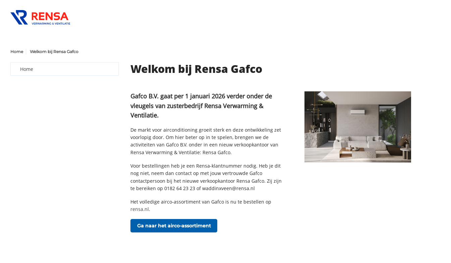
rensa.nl (139, 209)
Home (16, 51)
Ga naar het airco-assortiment (174, 226)
